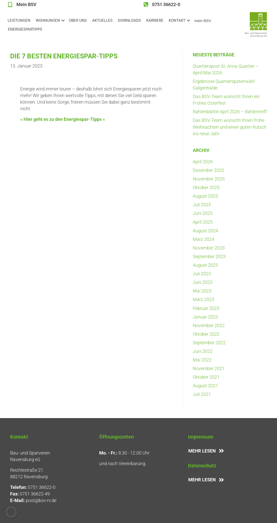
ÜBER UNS (78, 20)
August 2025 (205, 196)
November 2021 (209, 368)
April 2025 (203, 222)
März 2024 (203, 239)
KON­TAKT (177, 20)
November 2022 (209, 325)
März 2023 (203, 299)
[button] (63, 20)
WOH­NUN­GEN (48, 20)
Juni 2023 (202, 282)
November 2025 (209, 178)
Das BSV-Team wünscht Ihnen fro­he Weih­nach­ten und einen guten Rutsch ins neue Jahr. (229, 127)
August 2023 (205, 265)
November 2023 (209, 248)
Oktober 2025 (206, 187)
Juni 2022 (202, 351)
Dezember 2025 (208, 170)
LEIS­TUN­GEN (19, 20)
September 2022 (209, 342)
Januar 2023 (205, 317)
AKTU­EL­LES (102, 20)
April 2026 (203, 161)
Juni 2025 (202, 213)
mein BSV (202, 20)
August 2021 (205, 385)
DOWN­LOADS (129, 20)
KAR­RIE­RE (154, 20)
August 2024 (205, 230)
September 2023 (209, 256)
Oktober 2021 (206, 377)
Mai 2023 (202, 290)
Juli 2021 (202, 394)
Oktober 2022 (206, 334)
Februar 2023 (206, 308)
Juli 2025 (202, 204)
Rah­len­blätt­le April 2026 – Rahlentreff (230, 111)
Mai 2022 (202, 359)
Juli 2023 (202, 273)
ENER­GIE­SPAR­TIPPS (25, 29)
